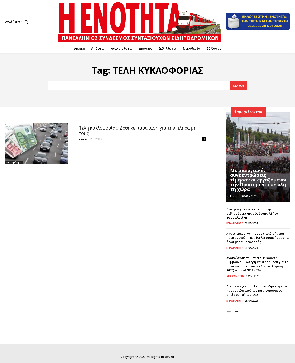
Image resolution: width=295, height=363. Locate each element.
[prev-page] (229, 311)
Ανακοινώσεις (235, 276)
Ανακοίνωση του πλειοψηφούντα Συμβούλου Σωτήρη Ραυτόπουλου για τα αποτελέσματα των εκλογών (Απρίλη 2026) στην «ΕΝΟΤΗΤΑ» (257, 264)
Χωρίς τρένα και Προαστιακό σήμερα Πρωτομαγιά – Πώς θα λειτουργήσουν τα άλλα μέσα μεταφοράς (257, 237)
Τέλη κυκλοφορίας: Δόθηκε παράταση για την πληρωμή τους (137, 130)
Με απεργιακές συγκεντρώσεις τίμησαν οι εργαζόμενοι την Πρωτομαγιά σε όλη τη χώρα (257, 180)
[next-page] (236, 311)
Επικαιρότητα (13, 162)
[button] (17, 22)
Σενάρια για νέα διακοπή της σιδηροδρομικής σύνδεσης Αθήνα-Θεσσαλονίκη (253, 213)
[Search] (238, 85)
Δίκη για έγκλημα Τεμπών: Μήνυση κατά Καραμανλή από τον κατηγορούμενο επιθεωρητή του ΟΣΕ (257, 290)
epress (83, 139)
